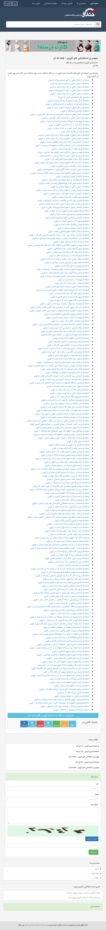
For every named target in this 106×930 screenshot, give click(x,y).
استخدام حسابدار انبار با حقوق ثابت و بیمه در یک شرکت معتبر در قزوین (62, 458)
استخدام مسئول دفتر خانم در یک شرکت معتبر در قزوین (68, 359)
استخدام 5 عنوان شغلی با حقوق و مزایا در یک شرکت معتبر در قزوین (63, 138)
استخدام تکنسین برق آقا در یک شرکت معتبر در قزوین (69, 679)
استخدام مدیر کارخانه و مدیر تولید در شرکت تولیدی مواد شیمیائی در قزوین (60, 238)
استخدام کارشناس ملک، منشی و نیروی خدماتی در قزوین (68, 479)
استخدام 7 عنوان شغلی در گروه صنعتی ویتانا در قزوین (68, 90)
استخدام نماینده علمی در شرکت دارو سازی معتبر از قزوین (67, 286)
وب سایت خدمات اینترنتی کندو (36, 925)
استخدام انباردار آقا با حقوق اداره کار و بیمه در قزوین (69, 300)
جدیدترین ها (81, 3)
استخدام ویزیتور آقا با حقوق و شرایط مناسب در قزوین (69, 551)
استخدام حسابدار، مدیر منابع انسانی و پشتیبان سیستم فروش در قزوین (63, 362)
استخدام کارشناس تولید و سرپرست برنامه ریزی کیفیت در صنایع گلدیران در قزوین (58, 365)
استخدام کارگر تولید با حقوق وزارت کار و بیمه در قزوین (68, 100)
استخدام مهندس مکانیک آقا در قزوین (75, 131)
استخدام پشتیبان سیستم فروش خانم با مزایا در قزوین (69, 214)
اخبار (98, 869)
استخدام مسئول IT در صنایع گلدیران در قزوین (71, 221)
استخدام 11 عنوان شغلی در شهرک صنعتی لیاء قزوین (69, 83)
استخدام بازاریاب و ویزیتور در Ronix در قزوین (71, 710)
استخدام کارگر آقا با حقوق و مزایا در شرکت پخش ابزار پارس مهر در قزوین (62, 537)
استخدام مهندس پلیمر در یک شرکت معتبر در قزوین (69, 613)
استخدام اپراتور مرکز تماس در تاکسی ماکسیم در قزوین (68, 341)
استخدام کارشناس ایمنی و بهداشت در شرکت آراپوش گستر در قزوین (63, 348)
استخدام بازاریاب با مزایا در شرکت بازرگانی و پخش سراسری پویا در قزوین (62, 414)
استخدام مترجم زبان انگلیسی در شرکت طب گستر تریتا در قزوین (65, 352)
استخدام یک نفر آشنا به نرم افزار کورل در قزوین (71, 242)
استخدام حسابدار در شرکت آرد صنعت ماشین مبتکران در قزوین (65, 472)
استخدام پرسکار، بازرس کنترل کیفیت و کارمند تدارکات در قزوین (64, 259)
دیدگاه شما (94, 804)
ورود (14, 3)
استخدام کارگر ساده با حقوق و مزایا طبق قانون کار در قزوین (67, 159)
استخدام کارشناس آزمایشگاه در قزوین (75, 111)
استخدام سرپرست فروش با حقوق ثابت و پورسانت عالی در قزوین (65, 572)
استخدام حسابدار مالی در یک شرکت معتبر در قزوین (69, 393)
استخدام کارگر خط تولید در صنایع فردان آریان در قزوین (68, 355)
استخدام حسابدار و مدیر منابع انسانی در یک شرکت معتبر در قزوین (64, 204)
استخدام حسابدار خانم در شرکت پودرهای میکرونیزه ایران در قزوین (64, 513)
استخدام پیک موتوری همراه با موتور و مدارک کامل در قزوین (66, 211)
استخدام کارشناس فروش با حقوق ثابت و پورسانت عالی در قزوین (65, 207)
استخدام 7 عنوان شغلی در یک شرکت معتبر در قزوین (69, 94)
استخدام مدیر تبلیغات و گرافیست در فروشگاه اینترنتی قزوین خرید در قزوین (60, 634)
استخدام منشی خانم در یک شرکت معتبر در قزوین (70, 197)
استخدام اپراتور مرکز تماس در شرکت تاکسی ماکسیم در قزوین (66, 589)
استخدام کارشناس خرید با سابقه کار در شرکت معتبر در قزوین (66, 193)
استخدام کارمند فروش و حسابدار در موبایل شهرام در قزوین (66, 465)
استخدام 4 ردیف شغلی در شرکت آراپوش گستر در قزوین (68, 107)
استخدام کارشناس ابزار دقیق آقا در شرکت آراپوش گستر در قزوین (64, 407)
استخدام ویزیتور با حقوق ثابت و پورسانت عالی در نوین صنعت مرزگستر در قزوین (59, 703)
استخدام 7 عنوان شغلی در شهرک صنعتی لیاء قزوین (70, 186)
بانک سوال (96, 873)
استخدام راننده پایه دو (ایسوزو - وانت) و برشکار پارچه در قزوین (65, 579)
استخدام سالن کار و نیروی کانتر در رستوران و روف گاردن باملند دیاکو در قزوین (59, 307)
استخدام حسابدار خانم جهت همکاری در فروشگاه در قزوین (67, 372)
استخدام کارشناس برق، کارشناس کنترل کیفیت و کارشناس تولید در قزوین (61, 376)
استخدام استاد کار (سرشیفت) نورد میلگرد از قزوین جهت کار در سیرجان (62, 290)
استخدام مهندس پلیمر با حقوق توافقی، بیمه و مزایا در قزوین (66, 630)
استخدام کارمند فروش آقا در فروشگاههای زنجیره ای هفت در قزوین (64, 183)
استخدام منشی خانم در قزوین (78, 441)
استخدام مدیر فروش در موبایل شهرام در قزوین (71, 696)
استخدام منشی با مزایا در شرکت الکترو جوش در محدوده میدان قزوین (63, 169)
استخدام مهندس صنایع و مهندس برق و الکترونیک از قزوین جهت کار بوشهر (61, 486)
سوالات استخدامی (50, 3)
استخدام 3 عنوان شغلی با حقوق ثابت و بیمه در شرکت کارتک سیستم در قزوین (60, 173)
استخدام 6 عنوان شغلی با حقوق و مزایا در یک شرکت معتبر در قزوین (63, 135)
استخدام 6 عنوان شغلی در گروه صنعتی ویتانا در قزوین (68, 80)
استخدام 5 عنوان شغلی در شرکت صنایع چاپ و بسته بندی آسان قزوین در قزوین (59, 114)
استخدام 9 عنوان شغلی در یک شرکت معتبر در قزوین (69, 87)
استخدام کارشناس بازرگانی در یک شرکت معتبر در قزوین (68, 524)
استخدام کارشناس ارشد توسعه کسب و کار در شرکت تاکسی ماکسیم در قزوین (60, 568)
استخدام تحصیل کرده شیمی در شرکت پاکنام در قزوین (68, 445)
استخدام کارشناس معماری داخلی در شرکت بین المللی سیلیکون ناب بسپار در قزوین (57, 420)
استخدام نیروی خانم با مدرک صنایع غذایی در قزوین (70, 297)
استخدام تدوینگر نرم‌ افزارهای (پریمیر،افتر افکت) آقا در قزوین (66, 672)
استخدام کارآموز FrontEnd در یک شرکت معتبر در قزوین (67, 637)
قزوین (87, 62)
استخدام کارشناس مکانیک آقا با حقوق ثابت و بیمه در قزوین (67, 493)
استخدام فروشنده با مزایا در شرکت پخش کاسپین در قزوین (67, 317)
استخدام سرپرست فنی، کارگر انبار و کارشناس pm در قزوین (67, 558)
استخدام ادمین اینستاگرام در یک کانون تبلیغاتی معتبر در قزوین (65, 272)
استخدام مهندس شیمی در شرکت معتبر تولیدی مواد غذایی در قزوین (63, 152)
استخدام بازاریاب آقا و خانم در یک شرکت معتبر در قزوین (68, 658)
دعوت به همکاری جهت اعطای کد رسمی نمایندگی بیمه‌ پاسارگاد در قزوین (61, 431)
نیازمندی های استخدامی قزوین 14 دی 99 (73, 97)
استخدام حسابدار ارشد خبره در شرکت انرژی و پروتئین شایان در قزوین (63, 438)
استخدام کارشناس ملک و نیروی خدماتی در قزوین (70, 651)
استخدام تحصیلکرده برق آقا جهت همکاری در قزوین (70, 555)
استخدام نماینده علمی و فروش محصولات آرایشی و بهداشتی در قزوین (63, 644)
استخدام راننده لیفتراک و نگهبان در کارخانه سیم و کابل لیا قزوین (65, 334)
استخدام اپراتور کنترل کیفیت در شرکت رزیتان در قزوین (68, 128)
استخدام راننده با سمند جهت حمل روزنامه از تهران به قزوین (66, 531)
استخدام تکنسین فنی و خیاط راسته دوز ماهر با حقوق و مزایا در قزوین (63, 582)
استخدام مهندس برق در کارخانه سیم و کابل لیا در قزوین (68, 345)
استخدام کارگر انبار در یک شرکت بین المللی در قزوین (69, 125)
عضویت (7, 3)
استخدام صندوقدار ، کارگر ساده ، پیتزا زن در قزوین (70, 321)
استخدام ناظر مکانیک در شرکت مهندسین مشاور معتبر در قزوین (65, 180)
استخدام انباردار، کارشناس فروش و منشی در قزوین (70, 166)
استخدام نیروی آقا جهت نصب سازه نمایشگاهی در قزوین (68, 248)
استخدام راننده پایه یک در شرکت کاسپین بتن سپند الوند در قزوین (64, 379)
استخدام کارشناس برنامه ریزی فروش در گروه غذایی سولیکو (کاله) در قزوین (61, 593)
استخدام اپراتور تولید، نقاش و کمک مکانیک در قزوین (69, 534)
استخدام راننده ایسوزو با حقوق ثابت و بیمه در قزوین (69, 682)
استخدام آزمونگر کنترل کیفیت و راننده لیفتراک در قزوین (68, 386)
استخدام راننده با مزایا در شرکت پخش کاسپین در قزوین (68, 496)
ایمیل (96, 794)
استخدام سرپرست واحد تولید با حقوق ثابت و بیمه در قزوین (67, 510)
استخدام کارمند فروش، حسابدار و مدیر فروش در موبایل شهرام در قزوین (62, 427)
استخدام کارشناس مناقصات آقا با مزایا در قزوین (71, 338)
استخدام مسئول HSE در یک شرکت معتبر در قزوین (70, 389)
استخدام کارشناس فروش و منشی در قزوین (73, 228)
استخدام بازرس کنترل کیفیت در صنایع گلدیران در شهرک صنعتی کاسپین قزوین (59, 424)
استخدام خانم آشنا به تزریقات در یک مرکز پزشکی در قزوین (67, 104)
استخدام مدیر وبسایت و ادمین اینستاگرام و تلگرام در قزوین (67, 641)
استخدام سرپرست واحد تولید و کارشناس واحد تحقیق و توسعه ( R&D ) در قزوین (59, 489)
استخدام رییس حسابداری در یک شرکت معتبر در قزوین (68, 506)
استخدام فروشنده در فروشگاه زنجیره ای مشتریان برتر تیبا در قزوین (64, 121)
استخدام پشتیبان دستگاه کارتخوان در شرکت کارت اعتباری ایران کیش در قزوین (59, 383)
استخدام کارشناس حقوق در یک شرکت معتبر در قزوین (69, 603)
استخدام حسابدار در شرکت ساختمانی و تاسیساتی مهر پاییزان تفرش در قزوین (60, 503)
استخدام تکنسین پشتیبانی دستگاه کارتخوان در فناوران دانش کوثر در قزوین (61, 599)
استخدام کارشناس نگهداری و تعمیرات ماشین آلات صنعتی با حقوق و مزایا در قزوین (58, 517)
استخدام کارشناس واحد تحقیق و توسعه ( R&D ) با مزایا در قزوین (65, 455)
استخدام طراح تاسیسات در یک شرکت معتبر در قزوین (69, 255)
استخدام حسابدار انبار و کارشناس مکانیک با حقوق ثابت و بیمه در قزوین (62, 145)
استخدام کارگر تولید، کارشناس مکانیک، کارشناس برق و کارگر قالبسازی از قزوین (59, 624)
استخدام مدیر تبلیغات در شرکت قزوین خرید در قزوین (69, 527)
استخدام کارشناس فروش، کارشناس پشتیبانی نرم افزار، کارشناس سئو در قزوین (60, 469)
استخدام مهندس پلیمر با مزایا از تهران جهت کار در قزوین (67, 541)
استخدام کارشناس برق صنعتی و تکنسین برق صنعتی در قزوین (66, 610)
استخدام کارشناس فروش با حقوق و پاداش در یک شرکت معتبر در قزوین (62, 190)
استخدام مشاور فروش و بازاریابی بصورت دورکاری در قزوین (67, 262)
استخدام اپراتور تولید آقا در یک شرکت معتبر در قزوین (69, 293)
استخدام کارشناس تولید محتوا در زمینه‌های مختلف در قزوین (66, 627)
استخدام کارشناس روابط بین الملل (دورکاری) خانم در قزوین (67, 217)
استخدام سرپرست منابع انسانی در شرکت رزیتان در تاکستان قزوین (64, 155)
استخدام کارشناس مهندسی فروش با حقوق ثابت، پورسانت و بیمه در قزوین (61, 434)
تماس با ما (36, 3)
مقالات (97, 877)
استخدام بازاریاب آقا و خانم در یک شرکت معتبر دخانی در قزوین (65, 331)
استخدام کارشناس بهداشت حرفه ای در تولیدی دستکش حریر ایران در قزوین (60, 324)
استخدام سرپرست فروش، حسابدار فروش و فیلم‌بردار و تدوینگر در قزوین (62, 269)
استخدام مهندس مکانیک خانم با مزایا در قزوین (71, 224)
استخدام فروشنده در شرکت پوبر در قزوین (73, 279)
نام (97, 784)
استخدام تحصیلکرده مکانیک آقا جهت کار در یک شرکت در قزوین (65, 400)
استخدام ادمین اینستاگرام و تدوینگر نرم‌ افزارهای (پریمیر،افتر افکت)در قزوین (60, 668)
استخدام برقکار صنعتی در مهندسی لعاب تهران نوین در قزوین (66, 328)
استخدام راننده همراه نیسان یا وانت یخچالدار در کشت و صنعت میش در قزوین (59, 617)
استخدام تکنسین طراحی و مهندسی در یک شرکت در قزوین (67, 482)
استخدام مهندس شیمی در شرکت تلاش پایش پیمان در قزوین (66, 596)
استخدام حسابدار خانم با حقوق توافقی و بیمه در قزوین (68, 231)
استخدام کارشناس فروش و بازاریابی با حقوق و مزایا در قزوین (66, 314)
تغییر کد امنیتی (92, 838)
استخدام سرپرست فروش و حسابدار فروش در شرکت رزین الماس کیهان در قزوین (59, 310)
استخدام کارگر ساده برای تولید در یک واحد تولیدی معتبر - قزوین (65, 369)
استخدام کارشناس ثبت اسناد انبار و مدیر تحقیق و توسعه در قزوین (64, 142)
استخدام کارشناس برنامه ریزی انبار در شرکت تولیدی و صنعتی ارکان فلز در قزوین (59, 235)
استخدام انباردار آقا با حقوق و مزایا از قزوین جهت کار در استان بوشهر (63, 665)
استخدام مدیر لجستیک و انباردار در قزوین (73, 565)
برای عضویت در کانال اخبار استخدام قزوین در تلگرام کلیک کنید (62, 715)
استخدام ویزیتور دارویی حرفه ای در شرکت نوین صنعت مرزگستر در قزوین (61, 699)
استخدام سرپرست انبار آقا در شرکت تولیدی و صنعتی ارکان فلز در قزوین (62, 575)
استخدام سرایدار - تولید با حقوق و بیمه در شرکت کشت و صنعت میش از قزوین (59, 548)
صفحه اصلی (93, 3)
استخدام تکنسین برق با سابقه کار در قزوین (73, 692)
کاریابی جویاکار (67, 3)
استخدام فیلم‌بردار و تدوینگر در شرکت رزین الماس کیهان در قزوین (64, 303)
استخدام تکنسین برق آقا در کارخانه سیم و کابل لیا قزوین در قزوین (64, 706)
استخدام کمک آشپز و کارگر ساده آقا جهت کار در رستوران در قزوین (64, 620)
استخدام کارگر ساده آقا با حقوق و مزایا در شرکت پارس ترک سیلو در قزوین (62, 162)
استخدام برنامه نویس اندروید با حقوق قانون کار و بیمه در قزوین (65, 661)
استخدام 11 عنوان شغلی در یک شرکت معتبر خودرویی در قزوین (65, 118)
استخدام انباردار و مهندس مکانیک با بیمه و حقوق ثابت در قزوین (65, 417)
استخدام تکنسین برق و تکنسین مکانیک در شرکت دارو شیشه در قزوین (63, 200)
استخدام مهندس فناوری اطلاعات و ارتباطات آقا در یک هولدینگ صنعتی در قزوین (58, 245)
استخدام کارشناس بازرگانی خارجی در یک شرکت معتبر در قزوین (65, 586)
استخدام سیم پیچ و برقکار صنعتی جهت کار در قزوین (69, 396)
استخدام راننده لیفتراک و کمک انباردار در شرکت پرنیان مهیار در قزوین (62, 410)
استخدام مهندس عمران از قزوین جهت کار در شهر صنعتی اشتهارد (64, 451)
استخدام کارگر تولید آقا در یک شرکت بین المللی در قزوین (67, 252)
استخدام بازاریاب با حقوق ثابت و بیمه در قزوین (71, 685)
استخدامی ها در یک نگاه (74, 62)
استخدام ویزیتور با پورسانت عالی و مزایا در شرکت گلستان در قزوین (64, 689)
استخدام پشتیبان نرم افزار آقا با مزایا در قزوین (72, 266)
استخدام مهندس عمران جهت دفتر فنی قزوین (72, 283)
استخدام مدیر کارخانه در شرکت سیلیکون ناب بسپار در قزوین (66, 403)
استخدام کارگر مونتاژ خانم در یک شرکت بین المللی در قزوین (66, 462)
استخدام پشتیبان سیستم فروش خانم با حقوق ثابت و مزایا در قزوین (64, 276)
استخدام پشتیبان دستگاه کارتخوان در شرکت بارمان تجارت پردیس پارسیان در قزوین (58, 606)
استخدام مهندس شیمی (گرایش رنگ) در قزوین (71, 520)
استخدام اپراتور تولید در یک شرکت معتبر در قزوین (70, 149)
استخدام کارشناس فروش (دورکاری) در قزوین (72, 176)
